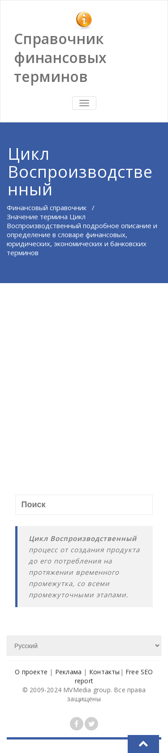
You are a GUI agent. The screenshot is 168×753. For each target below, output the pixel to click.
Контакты (104, 671)
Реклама (68, 671)
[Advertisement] (84, 372)
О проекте (31, 671)
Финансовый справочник (46, 207)
